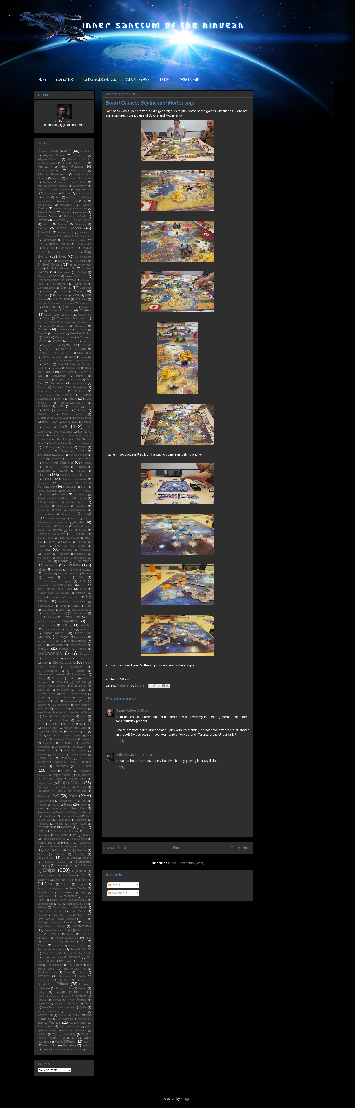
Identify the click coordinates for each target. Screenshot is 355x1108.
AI (51, 166)
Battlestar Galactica (74, 240)
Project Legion (77, 779)
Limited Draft (71, 617)
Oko (85, 731)
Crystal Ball (69, 345)
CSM (88, 345)
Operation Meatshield (65, 739)
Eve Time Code (58, 443)
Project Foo (83, 775)
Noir (83, 716)
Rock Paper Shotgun (53, 838)
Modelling (62, 682)
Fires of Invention (74, 479)
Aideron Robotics (71, 166)
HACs (76, 526)
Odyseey (43, 731)
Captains (47, 291)
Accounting (79, 155)
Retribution (45, 827)
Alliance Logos (77, 170)
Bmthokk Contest (50, 264)
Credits (46, 337)
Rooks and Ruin (51, 846)
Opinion (86, 739)
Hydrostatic (84, 549)
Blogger (186, 1099)
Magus (64, 637)
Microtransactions (48, 670)
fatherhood (44, 470)
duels (73, 398)
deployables (44, 379)
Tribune (63, 984)
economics (64, 410)
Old (39, 735)
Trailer (63, 980)
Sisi (84, 875)
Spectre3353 (79, 900)
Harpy (71, 530)
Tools (82, 976)
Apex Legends (61, 189)
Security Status (55, 861)
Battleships (49, 240)
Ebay (88, 406)
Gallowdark (44, 506)
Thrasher (43, 976)
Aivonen (42, 170)
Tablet (70, 934)
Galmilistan (63, 506)
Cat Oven (62, 295)
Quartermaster (67, 800)
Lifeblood (51, 617)
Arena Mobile (83, 193)
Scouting (79, 854)
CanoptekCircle (46, 287)
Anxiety (42, 189)
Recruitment (48, 816)
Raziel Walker (126, 710)
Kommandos (46, 605)
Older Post (239, 848)
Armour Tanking (69, 201)
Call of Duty (80, 284)
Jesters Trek (65, 585)
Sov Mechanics (67, 896)
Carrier (79, 291)
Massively (64, 648)
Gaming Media (46, 514)
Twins (67, 996)
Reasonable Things (66, 812)
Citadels (85, 310)
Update (42, 1000)
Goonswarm (62, 522)
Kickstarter (74, 597)
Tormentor (43, 980)
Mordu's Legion (46, 693)
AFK (65, 163)
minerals (60, 674)
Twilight (42, 992)
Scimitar (60, 854)
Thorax (81, 972)
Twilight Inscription (48, 996)
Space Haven (58, 900)
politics (85, 766)
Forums (45, 494)
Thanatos (75, 957)
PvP (73, 795)
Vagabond (43, 1003)
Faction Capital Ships (79, 458)
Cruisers (86, 341)
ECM (46, 410)
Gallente (54, 502)
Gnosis (74, 518)
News (87, 712)
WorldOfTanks (65, 1041)
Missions (57, 678)
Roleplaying (84, 842)
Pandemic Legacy (75, 750)
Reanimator (44, 812)
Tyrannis (81, 996)
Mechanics (50, 653)
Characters (49, 307)
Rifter (41, 831)
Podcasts (61, 766)
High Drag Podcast (69, 537)
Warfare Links (78, 1022)
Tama (45, 941)
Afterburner (80, 163)
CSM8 (72, 356)
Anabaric (48, 182)
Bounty (42, 276)
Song (83, 892)
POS (52, 770)
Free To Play (80, 494)
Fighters (86, 475)
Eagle (76, 406)
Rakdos (54, 804)
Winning (56, 1034)
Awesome (59, 220)
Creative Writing (80, 333)
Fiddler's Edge (68, 475)
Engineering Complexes (53, 417)
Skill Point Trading (65, 879)
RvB (47, 850)
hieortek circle (45, 537)
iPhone (86, 573)
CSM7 (59, 356)
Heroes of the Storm (51, 534)
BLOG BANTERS (65, 79)
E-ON (60, 406)
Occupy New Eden (75, 727)
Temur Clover (50, 953)
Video (70, 1007)
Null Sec (68, 723)
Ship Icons (84, 865)
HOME (42, 79)
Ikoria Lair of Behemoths (71, 557)
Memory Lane (83, 658)
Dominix (42, 387)
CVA (84, 356)
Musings (82, 697)
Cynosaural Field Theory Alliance (71, 360)
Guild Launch (45, 526)
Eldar (81, 410)
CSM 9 (46, 356)
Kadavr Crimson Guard (53, 592)
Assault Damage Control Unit (70, 208)
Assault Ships (46, 212)
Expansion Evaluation (51, 454)
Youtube (46, 1049)
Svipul (68, 930)
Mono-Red (43, 689)
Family (87, 462)
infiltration (57, 569)
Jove (83, 585)
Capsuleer (85, 287)
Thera (67, 972)
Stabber (42, 907)
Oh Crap (73, 731)
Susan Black (52, 930)
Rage (84, 800)
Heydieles (79, 533)
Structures (69, 922)
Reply (120, 741)
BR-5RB (55, 276)
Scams (41, 854)
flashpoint (66, 483)
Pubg (59, 790)
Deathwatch (59, 375)
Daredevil (56, 368)
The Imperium (55, 964)
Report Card (78, 823)
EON (56, 421)
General (84, 513)
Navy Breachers (59, 705)
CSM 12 (63, 349)
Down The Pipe (75, 387)
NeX (45, 716)
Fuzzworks (80, 498)
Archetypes (50, 193)
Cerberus (68, 303)
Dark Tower (67, 372)
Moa (73, 678)
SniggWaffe (56, 888)
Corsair (42, 333)
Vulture (77, 1015)
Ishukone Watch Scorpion (54, 581)
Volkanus (63, 1015)
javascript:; (44, 585)
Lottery (66, 625)
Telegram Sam (77, 945)
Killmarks (64, 601)
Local (53, 621)
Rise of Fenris (70, 831)
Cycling (42, 360)
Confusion (80, 326)
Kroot (88, 605)
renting (59, 823)
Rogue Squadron (49, 842)
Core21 (82, 329)
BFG (40, 243)
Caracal (63, 291)
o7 (89, 724)
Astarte (65, 212)
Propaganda (44, 787)
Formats (86, 490)
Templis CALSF (81, 949)
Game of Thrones (49, 509)
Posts (114, 885)
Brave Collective (75, 276)
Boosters (64, 272)
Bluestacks (80, 260)
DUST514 (44, 406)
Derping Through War (68, 379)
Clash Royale (52, 314)
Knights (81, 601)
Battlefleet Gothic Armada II (75, 236)
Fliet (83, 486)
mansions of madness (50, 641)
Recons (86, 812)
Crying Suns (49, 345)
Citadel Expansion (61, 310)
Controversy (65, 329)
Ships (49, 870)
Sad (69, 850)
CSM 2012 (44, 352)
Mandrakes (80, 637)
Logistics (69, 621)
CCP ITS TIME (61, 299)
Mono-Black (78, 685)
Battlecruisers (66, 232)
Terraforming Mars (52, 957)
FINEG (48, 479)
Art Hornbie (45, 204)
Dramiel (67, 395)
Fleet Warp (69, 486)
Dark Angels (73, 368)
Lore (52, 625)
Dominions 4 (79, 383)
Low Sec (85, 625)
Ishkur (66, 577)
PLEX (72, 762)
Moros (64, 693)
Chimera (70, 307)
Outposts (66, 742)
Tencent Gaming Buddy (77, 953)
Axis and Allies (81, 220)
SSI (60, 903)
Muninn (68, 697)
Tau (84, 941)
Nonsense (43, 720)
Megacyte (85, 654)
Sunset (61, 926)
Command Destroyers (71, 318)
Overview (61, 746)
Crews (58, 337)
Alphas (57, 178)
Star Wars (78, 911)
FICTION (165, 79)
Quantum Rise (46, 800)
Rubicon (85, 846)
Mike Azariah (75, 670)
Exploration (56, 458)
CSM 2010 (80, 349)
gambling (81, 506)
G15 (40, 502)
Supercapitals (81, 926)
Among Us (85, 178)
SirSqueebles (68, 875)
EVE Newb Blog (62, 431)
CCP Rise (81, 299)
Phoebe (66, 758)
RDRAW (57, 808)
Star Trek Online (50, 911)
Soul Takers (44, 896)
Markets (43, 648)
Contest (43, 329)
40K (67, 151)
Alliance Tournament (52, 174)
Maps (41, 645)
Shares (61, 865)
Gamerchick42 (77, 509)
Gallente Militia (76, 502)
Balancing (80, 224)
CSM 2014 (84, 352)
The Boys (65, 961)
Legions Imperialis (53, 613)
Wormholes (50, 1045)
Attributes (69, 216)
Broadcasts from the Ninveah (57, 280)
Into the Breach (67, 573)
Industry (73, 565)
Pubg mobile (77, 790)
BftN (52, 243)
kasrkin (42, 597)
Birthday (65, 243)
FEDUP (63, 470)
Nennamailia (61, 708)
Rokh (69, 842)
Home (178, 848)
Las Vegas (48, 609)
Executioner (44, 451)
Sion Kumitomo (46, 875)
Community (84, 322)
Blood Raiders (83, 256)
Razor (41, 808)
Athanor (42, 216)
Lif (39, 617)
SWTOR (54, 934)
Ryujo (58, 850)
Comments (117, 893)
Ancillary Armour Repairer (53, 186)
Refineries (64, 819)
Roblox (87, 835)
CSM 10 (47, 349)
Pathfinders (59, 754)
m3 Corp (70, 629)
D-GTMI (46, 364)
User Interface (77, 1000)
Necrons (43, 708)
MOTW (42, 697)
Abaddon (86, 151)
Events (67, 447)
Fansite (64, 467)
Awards (42, 220)
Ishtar (82, 577)
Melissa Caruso (50, 658)
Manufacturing (77, 641)
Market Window (78, 645)
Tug (71, 988)
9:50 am (148, 754)
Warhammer (45, 1026)
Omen (77, 735)
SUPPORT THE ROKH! (138, 79)
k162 (83, 588)
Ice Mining (44, 557)
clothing (69, 314)
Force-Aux (68, 490)
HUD (58, 545)
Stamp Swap (60, 907)
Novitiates (80, 720)
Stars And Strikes (62, 915)
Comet (46, 318)
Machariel (85, 629)
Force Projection (47, 490)
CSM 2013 (64, 352)
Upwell (57, 1000)
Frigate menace (47, 498)
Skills (86, 879)
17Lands (42, 151)
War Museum (65, 1019)
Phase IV (44, 758)
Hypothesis (80, 553)
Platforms (59, 762)
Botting (82, 272)
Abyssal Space (53, 155)
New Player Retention (50, 712)
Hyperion (47, 553)
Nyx (81, 724)
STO (84, 919)
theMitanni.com (47, 972)
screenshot (45, 857)
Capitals (66, 287)
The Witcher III (74, 968)
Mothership (125, 685)
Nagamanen (71, 701)
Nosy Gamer (62, 720)
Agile (40, 166)
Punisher (43, 796)
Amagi (69, 178)
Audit (83, 216)
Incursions (84, 561)
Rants (68, 804)
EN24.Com (44, 414)
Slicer (41, 888)
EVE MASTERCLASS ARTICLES (99, 79)
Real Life (78, 808)
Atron (55, 216)
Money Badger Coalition (52, 686)
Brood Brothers (58, 283)
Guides (79, 522)
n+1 (56, 701)
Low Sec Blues (51, 629)
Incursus (51, 565)
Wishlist (71, 1034)
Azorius (62, 224)
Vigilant (83, 1007)
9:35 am (143, 710)
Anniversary (80, 186)
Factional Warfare (57, 462)
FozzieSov (61, 494)
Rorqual (69, 846)
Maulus (82, 648)
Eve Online (75, 435)
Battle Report (69, 228)
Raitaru (42, 804)
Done (56, 387)
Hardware (56, 530)
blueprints (63, 260)
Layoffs (63, 609)
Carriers (43, 295)
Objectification (50, 727)
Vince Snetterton (48, 1011)
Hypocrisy (63, 553)
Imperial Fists (45, 561)
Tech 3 (57, 945)
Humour (44, 549)
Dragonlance (45, 395)
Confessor (63, 326)
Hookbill (42, 545)
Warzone (67, 1030)
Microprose (76, 667)
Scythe (139, 685)
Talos (88, 937)
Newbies (73, 712)
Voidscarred (45, 1015)
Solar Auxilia (77, 888)
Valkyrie (58, 1003)
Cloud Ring (84, 314)
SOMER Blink (46, 892)
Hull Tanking (77, 545)
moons (81, 689)
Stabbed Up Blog (77, 903)
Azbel (46, 224)
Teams (42, 945)
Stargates (43, 915)
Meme (67, 658)
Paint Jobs (46, 750)
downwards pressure (51, 391)
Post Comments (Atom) (187, 863)
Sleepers (65, 884)
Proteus (81, 787)
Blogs (62, 256)
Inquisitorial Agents (79, 569)
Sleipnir (81, 884)
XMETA (86, 1045)
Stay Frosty (44, 919)
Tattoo (72, 941)
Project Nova (45, 783)
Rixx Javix (60, 835)
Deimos (80, 375)
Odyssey (57, 731)
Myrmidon (43, 701)
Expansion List (78, 454)
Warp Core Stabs (69, 1026)
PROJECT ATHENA (189, 79)
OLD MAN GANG (57, 735)
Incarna (63, 561)
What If (82, 1030)
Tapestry (58, 941)
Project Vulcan (70, 783)
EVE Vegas (50, 447)
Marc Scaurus (57, 645)
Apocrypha (83, 189)
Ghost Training (56, 518)
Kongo (62, 605)
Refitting (81, 819)
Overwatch (79, 746)
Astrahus (80, 212)
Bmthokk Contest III (61, 268)
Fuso (65, 498)
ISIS (82, 581)
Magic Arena (53, 633)
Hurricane (66, 549)
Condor (46, 326)
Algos (57, 170)
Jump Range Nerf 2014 (55, 588)
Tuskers (82, 988)
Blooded (47, 260)
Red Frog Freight (71, 816)
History (65, 541)
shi (71, 865)
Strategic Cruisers (48, 922)
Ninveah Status (64, 716)
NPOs (41, 723)
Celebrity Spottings (48, 303)
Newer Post (116, 848)
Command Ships (47, 322)
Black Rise (48, 248)
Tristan (59, 988)
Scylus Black (69, 857)
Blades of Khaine (66, 252)
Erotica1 (86, 421)
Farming (81, 467)
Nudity (54, 724)
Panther (42, 754)
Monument (63, 689)
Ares (58, 197)
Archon (66, 193)
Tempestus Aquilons (51, 949)
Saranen (82, 850)
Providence (44, 790)
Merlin (44, 662)
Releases (43, 823)
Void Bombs (77, 1011)
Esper (46, 427)
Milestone (43, 674)
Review (66, 827)
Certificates (84, 303)
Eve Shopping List (68, 439)
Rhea (82, 827)
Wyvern (68, 1045)
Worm (87, 1041)
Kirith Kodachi (126, 754)
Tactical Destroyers (66, 937)
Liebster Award (78, 613)
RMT (75, 835)
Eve (63, 426)
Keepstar (57, 597)
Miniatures (78, 674)
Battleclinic (44, 232)
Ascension (66, 204)
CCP (76, 295)
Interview (47, 573)
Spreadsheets (45, 903)
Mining (41, 678)
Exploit (41, 458)
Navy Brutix (80, 705)
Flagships (43, 483)
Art (85, 201)
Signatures (79, 871)
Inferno (42, 569)
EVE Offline (56, 435)
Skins (51, 884)
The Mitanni (75, 964)
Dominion (56, 383)
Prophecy (64, 787)
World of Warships (62, 1037)
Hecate (83, 530)
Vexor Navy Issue (52, 1007)
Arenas (46, 197)
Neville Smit (80, 708)
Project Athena (61, 775)
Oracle (47, 742)
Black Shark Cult (68, 248)
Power (68, 770)
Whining (42, 1034)
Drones (60, 398)
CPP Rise (59, 333)
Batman (42, 228)
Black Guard (84, 244)
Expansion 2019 (73, 451)
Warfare (54, 1022)
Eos (65, 421)
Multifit (54, 697)
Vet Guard (73, 1003)
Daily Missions (66, 364)
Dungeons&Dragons (71, 402)
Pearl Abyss (79, 754)
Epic (74, 421)
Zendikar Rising (64, 1049)
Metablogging (64, 662)
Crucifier (72, 341)
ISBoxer (49, 577)
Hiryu (52, 541)
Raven (83, 804)
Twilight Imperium (68, 992)
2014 (56, 151)
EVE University (81, 443)
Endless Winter (72, 414)
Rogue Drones (78, 838)
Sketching (43, 879)
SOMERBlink (67, 892)
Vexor (87, 1003)
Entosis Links (83, 417)
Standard (80, 907)
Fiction (43, 475)
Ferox (81, 470)
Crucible (57, 341)
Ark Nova (71, 197)
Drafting (79, 391)
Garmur (66, 514)
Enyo (44, 421)
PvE (55, 796)
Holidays (81, 541)
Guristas (63, 526)
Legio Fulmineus (81, 609)
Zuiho (80, 1049)
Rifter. (53, 831)
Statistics (82, 915)
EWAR (82, 447)
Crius (70, 337)
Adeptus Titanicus (48, 159)
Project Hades (52, 778)
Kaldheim (81, 592)
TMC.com (64, 976)
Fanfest (48, 466)
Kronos (75, 605)
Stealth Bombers (66, 919)
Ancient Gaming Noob (72, 182)
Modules (80, 682)
